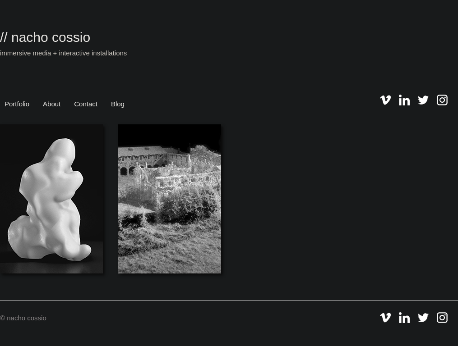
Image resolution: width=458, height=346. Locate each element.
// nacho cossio (45, 37)
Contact (85, 104)
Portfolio (17, 104)
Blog (118, 104)
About (51, 104)
